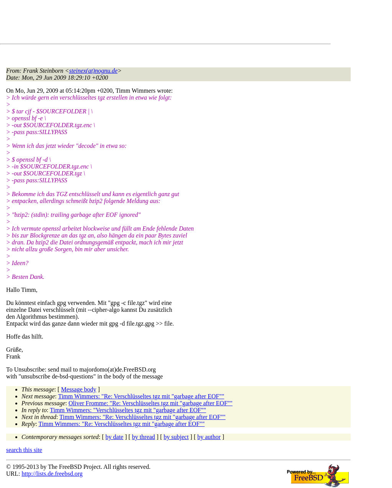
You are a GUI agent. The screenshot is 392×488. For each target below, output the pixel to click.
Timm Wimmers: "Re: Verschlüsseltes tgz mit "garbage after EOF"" (141, 396)
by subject (176, 437)
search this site (24, 450)
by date (115, 437)
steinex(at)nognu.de (93, 70)
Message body (78, 389)
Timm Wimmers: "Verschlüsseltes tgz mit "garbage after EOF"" (128, 410)
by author (208, 437)
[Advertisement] (145, 23)
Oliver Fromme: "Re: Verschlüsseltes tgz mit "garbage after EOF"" (150, 403)
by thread (143, 437)
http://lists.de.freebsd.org (51, 473)
